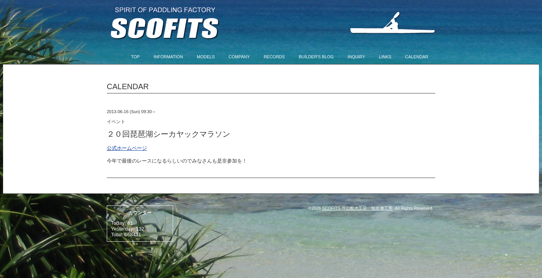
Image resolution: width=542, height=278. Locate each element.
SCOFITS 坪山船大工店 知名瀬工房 (357, 208)
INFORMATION (168, 56)
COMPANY (239, 56)
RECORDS (274, 56)
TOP (135, 56)
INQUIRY (356, 56)
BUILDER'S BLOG (316, 56)
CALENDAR (416, 56)
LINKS (385, 56)
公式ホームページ (127, 148)
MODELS (206, 56)
